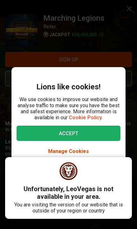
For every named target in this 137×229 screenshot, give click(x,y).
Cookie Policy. (86, 117)
